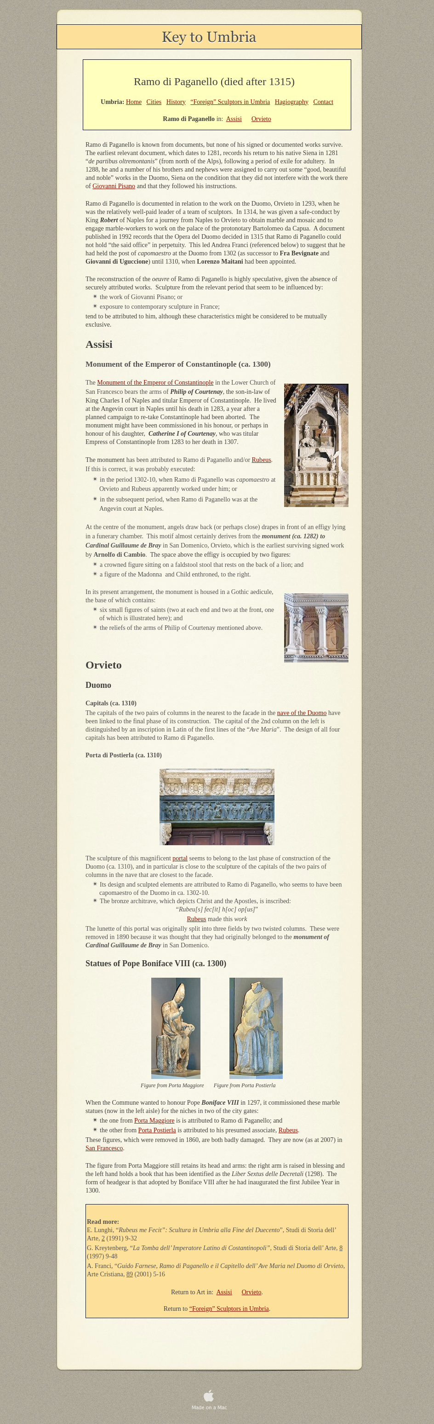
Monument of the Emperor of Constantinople (155, 382)
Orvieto (252, 1292)
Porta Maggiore (154, 1120)
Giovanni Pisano (113, 186)
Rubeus (261, 459)
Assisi (224, 1292)
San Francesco (104, 1148)
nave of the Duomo (302, 712)
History (176, 101)
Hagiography (291, 101)
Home (134, 101)
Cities (154, 101)
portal (180, 858)
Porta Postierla (157, 1130)
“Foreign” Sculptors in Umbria (229, 1308)
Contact (323, 101)
